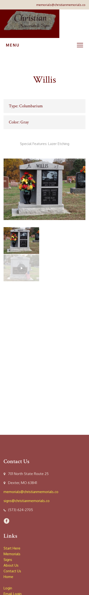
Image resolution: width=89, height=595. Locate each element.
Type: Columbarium (26, 106)
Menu (44, 45)
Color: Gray (19, 122)
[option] (44, 189)
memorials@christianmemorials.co (60, 5)
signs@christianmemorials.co (27, 587)
